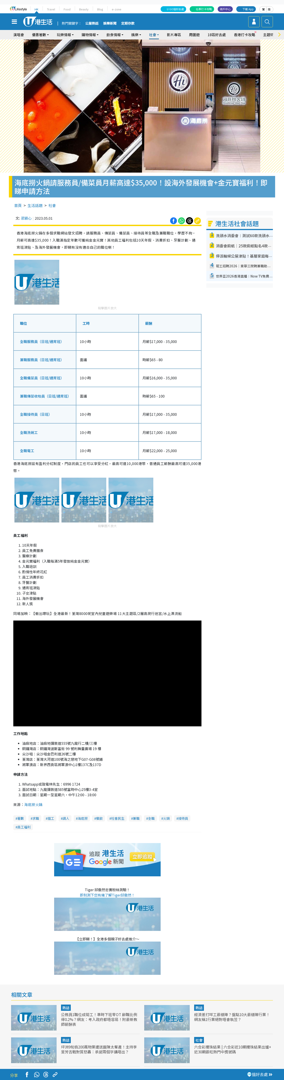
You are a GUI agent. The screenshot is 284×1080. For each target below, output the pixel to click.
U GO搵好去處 (175, 9)
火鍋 (166, 818)
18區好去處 (217, 34)
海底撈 (83, 818)
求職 (35, 818)
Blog (100, 9)
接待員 (183, 818)
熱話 (65, 1007)
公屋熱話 (92, 23)
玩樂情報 (64, 34)
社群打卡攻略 (204, 9)
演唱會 (18, 34)
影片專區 (174, 34)
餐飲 (99, 818)
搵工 (50, 818)
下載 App (248, 9)
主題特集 (270, 34)
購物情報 (89, 34)
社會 (152, 34)
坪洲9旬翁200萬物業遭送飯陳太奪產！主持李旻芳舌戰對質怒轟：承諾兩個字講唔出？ (99, 1049)
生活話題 (35, 205)
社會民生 (117, 818)
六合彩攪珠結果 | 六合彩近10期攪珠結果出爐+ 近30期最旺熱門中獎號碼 (232, 1049)
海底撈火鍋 (33, 804)
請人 (66, 818)
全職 (151, 818)
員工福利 (24, 827)
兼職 (136, 818)
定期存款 (127, 23)
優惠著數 (39, 34)
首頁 (18, 205)
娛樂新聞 (109, 23)
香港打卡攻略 (244, 34)
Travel (51, 9)
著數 (20, 818)
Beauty (84, 9)
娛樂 (134, 34)
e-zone (116, 9)
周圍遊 (194, 34)
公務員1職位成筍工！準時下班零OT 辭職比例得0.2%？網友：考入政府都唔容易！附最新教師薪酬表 (99, 1019)
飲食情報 (113, 34)
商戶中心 (225, 9)
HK (36, 9)
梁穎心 (26, 218)
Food (67, 9)
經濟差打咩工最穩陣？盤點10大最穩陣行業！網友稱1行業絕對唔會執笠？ (232, 1017)
